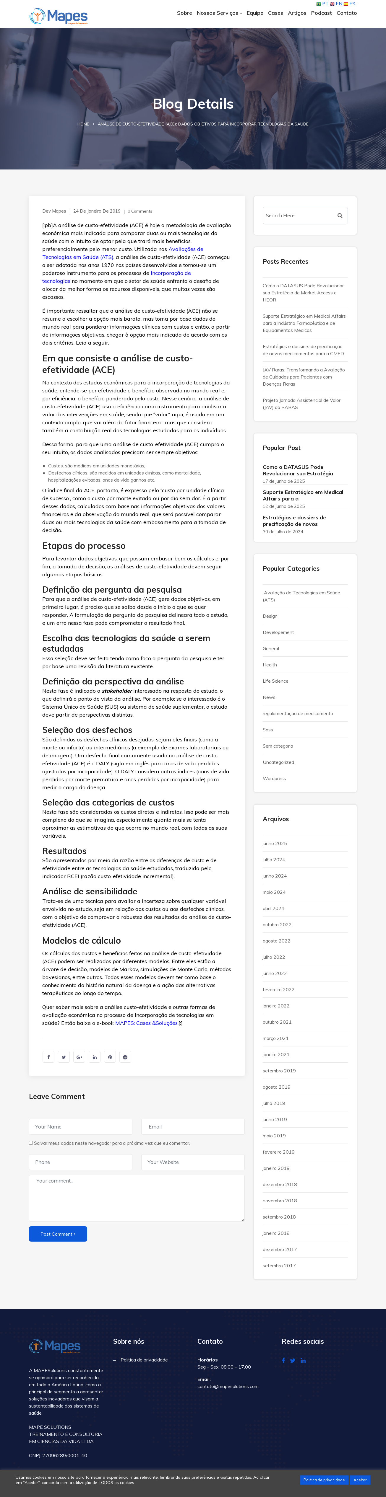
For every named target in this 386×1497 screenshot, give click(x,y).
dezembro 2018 (280, 1187)
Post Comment (58, 1237)
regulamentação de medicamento (298, 716)
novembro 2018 (280, 1203)
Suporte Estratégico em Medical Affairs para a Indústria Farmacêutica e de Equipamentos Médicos (304, 326)
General (271, 651)
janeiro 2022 (276, 1008)
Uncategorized (278, 765)
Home (83, 127)
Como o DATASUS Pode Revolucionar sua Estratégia (298, 473)
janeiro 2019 (276, 1171)
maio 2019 (274, 1138)
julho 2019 (274, 1106)
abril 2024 (273, 911)
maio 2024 (274, 895)
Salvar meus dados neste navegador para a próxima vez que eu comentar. (112, 1146)
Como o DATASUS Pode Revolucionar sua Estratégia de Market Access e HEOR (303, 296)
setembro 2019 (279, 1073)
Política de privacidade (144, 1363)
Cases (275, 12)
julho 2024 (274, 862)
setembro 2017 (279, 1268)
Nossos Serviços (217, 12)
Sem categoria (278, 749)
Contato (347, 12)
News (269, 700)
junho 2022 (275, 976)
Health (270, 668)
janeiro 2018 (276, 1236)
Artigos (297, 12)
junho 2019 (275, 1122)
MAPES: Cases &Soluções (146, 1025)
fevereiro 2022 (279, 992)
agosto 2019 (277, 1089)
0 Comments (135, 214)
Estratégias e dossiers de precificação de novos (294, 523)
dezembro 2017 (280, 1252)
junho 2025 (275, 846)
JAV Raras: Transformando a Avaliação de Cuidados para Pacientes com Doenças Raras (304, 380)
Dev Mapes (53, 214)
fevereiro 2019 (279, 1154)
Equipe (255, 12)
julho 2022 (274, 960)
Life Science (275, 684)
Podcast (321, 12)
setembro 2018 (279, 1219)
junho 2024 (275, 878)
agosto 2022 (277, 943)
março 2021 (276, 1041)
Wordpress (274, 781)
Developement (278, 635)
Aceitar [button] (360, 1480)
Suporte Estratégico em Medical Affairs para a (303, 498)
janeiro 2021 (276, 1057)
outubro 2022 (277, 927)
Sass (268, 733)
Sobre (184, 12)
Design (270, 619)
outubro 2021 (277, 1025)
